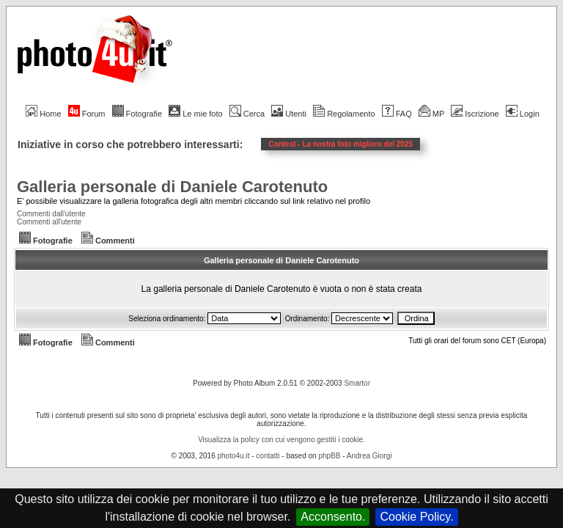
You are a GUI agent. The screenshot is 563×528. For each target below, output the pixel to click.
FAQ (397, 113)
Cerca (247, 113)
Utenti (288, 113)
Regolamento (344, 113)
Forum (87, 113)
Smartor (357, 383)
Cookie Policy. (416, 516)
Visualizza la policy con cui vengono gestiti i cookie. (281, 440)
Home (43, 113)
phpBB (329, 456)
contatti (267, 456)
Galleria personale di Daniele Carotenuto (172, 186)
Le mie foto (195, 113)
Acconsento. (333, 516)
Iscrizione (474, 113)
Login (523, 113)
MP (431, 113)
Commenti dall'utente (51, 214)
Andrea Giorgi (369, 456)
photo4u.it (234, 456)
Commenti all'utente (49, 222)
